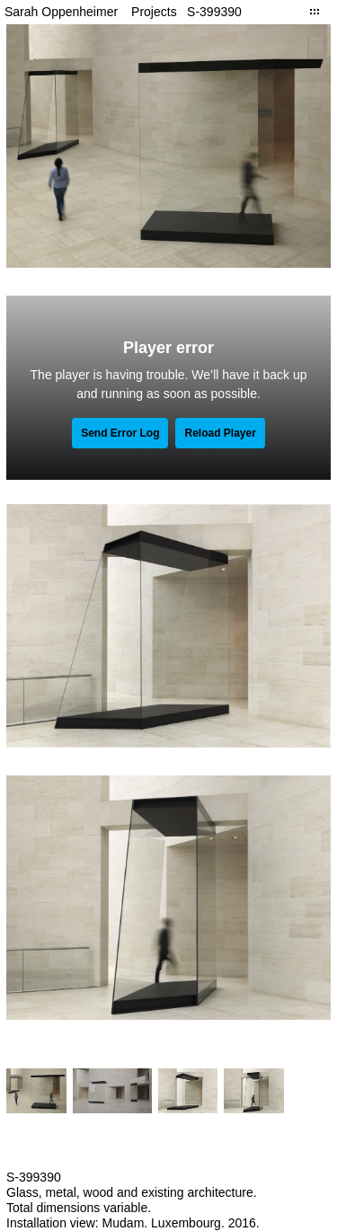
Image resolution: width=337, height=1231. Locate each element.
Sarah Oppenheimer (61, 11)
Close (314, 11)
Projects (154, 11)
